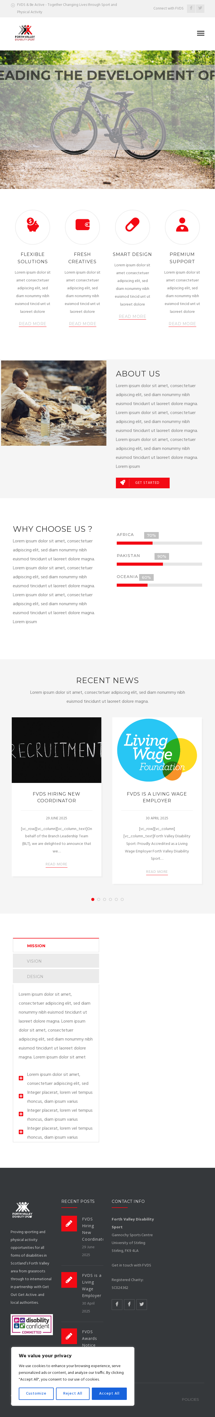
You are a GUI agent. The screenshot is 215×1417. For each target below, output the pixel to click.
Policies (190, 1399)
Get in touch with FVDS (131, 1265)
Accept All (109, 1393)
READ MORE (32, 323)
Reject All (72, 1393)
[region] (72, 1376)
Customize (36, 1393)
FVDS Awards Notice (89, 1338)
